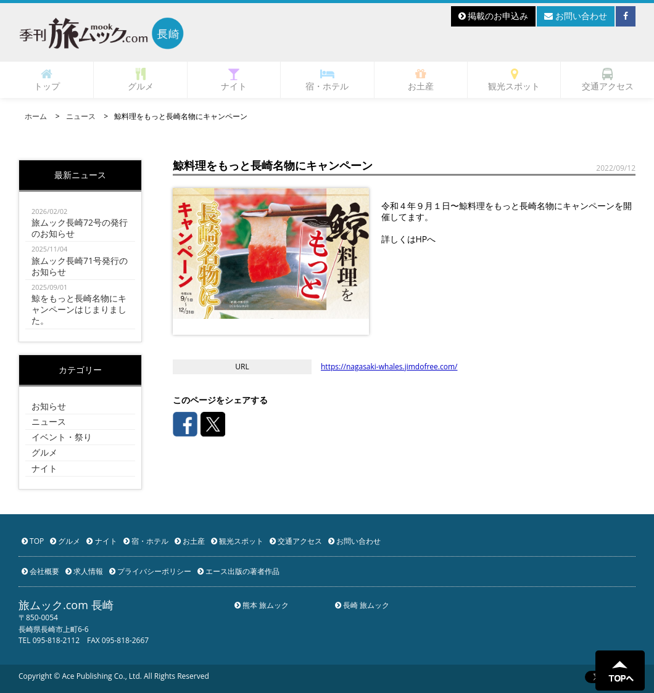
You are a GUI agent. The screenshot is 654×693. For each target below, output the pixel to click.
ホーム (36, 116)
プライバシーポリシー (150, 571)
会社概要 (40, 571)
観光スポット (514, 80)
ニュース (81, 116)
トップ (47, 80)
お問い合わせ (575, 16)
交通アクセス (608, 80)
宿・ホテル (327, 80)
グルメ (141, 80)
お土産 (421, 80)
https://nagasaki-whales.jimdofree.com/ (389, 366)
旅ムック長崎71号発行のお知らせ (80, 260)
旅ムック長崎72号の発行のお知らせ (80, 222)
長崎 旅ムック (362, 605)
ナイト (234, 80)
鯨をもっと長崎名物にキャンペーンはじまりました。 (80, 304)
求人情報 (84, 571)
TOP (33, 541)
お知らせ (48, 406)
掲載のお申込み (493, 16)
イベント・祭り (61, 437)
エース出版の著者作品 (238, 571)
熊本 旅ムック (261, 605)
